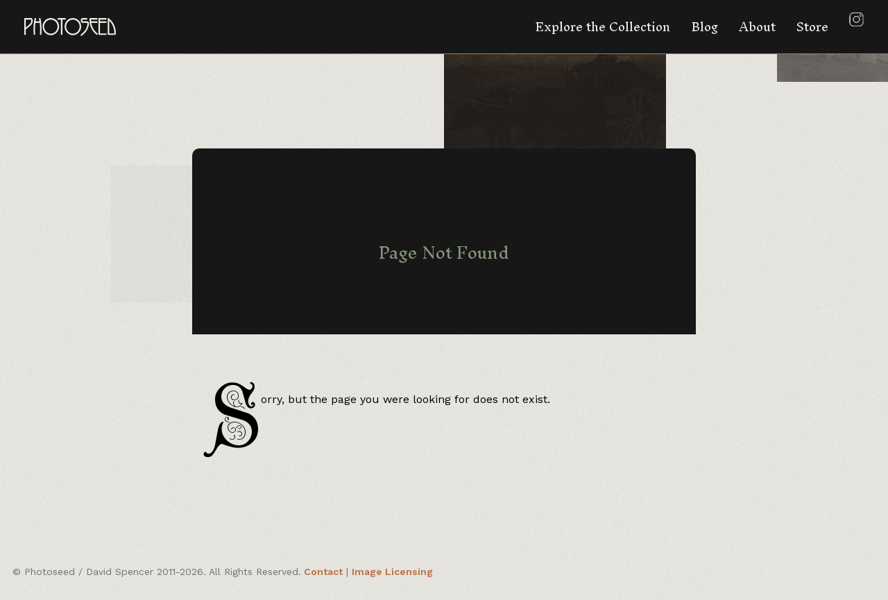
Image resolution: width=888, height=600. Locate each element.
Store (812, 26)
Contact (323, 571)
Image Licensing (392, 571)
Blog (704, 26)
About (757, 26)
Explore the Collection (602, 26)
